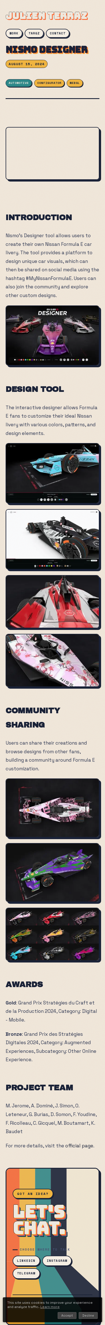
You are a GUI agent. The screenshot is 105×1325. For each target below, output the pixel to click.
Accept (67, 1315)
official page (79, 1146)
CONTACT (58, 33)
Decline (88, 1315)
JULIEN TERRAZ (46, 16)
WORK (14, 33)
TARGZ (34, 33)
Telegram (26, 1273)
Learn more (50, 1307)
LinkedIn (26, 1260)
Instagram (57, 1260)
